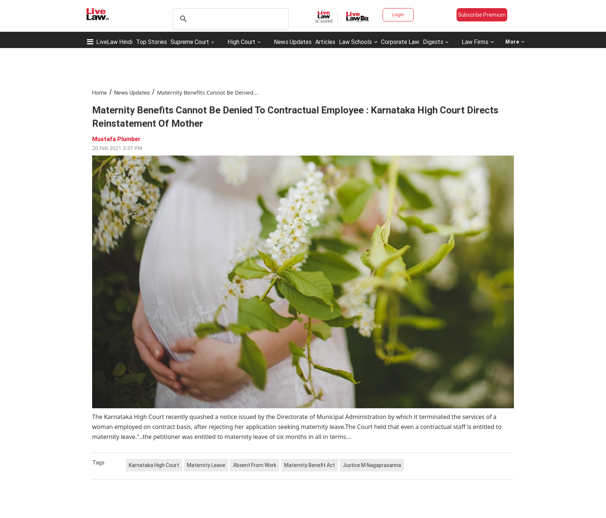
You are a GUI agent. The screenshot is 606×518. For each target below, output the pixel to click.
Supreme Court (190, 41)
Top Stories (151, 41)
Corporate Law (400, 41)
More (515, 41)
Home (99, 92)
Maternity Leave (206, 465)
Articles (325, 41)
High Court (241, 41)
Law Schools (358, 41)
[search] (229, 18)
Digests (433, 41)
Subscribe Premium (482, 14)
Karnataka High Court (154, 465)
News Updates (293, 41)
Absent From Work (254, 465)
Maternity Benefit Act (309, 465)
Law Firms (478, 41)
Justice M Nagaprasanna (372, 465)
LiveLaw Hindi (114, 41)
